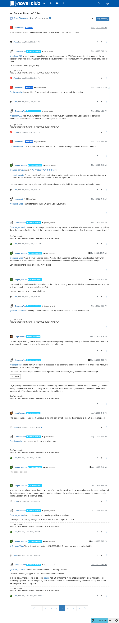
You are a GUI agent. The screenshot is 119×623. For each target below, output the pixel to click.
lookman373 (20, 21)
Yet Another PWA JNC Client (43, 163)
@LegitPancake (48, 430)
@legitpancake (16, 358)
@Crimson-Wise (17, 539)
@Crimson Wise (40, 80)
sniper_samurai (21, 158)
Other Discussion (21, 11)
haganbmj (19, 192)
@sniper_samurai (49, 158)
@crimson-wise (16, 85)
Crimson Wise (20, 44)
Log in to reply (102, 12)
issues (46, 571)
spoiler (15, 369)
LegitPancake (20, 330)
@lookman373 (47, 44)
